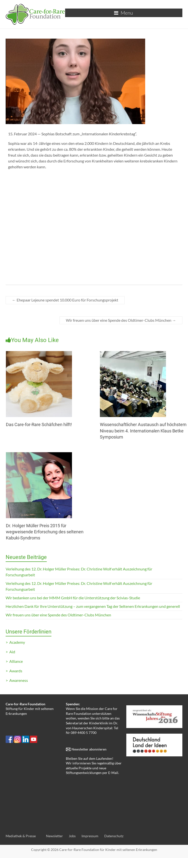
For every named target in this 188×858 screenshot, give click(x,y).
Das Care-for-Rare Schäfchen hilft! (39, 424)
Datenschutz (113, 836)
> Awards (14, 670)
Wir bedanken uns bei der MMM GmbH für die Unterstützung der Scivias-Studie (73, 597)
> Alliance (14, 661)
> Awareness (17, 680)
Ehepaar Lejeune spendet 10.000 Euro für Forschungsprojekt (65, 300)
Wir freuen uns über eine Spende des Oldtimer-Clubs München (121, 320)
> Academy (15, 642)
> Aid (10, 651)
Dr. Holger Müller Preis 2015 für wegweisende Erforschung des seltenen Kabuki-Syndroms (44, 531)
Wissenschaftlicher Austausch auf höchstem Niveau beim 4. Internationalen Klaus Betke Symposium (143, 430)
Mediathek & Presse (21, 836)
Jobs (72, 836)
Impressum (90, 836)
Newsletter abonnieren (88, 749)
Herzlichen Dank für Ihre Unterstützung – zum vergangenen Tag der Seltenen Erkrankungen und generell (93, 606)
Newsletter (54, 836)
